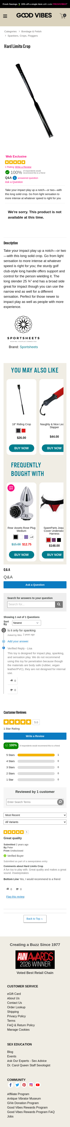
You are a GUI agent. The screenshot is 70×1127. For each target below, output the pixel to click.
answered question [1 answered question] (28, 178)
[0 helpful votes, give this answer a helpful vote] (12, 680)
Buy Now (21, 448)
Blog (10, 1052)
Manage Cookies (18, 1029)
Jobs (10, 1116)
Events (11, 1056)
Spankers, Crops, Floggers (23, 35)
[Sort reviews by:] (35, 815)
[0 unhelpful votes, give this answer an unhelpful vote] (12, 690)
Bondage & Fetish (31, 31)
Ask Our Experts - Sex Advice (26, 1061)
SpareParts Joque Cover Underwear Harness (54, 531)
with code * (35, 4)
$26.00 (21, 438)
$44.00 (54, 436)
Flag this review (15, 896)
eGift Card (14, 994)
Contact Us (14, 1003)
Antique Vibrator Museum (24, 1098)
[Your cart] (63, 16)
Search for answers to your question (30, 598)
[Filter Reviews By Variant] (35, 822)
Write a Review (23, 167)
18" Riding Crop (21, 424)
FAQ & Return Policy (21, 1025)
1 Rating (9, 167)
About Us (13, 998)
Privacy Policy (16, 1016)
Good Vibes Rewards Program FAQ (31, 1112)
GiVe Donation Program (23, 1103)
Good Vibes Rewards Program (27, 1107)
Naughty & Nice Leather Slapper (54, 426)
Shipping (13, 1012)
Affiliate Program (18, 1094)
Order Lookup (16, 1007)
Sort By (6, 622)
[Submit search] (59, 604)
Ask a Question (14, 181)
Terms (11, 1020)
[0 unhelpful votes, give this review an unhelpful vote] (18, 889)
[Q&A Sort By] (26, 623)
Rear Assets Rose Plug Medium (21, 529)
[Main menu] (5, 15)
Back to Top (35, 918)
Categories (10, 31)
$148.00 (54, 545)
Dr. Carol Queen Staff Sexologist (28, 1065)
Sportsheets (29, 347)
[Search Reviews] (35, 802)
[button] (18, 431)
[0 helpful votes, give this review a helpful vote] (8, 889)
